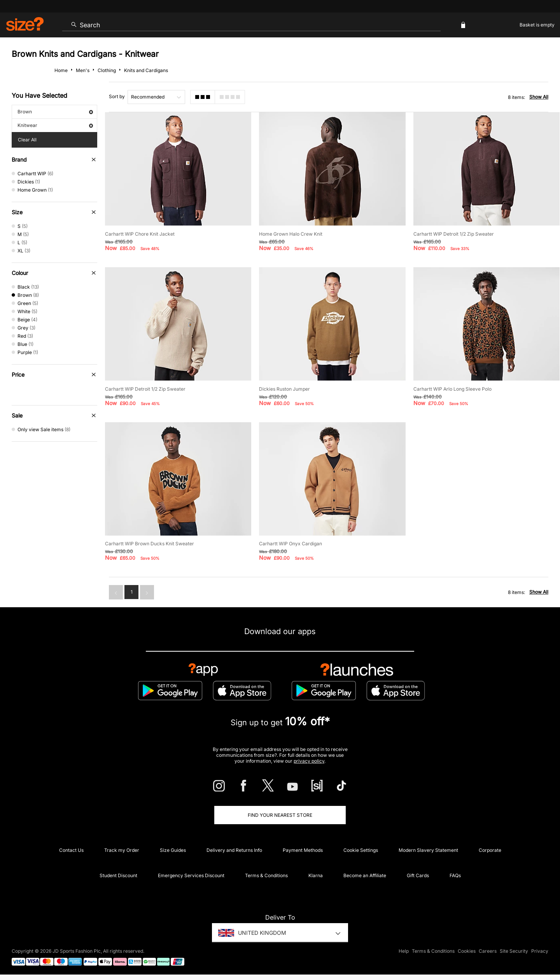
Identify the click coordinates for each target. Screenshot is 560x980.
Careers (488, 951)
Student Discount (118, 875)
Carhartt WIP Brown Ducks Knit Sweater (149, 543)
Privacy (539, 951)
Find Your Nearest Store (280, 815)
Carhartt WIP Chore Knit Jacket (140, 234)
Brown (55, 112)
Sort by (117, 96)
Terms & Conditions (266, 875)
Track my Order (121, 850)
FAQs (455, 875)
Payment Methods (303, 850)
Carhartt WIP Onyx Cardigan (290, 543)
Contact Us (71, 850)
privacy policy (309, 761)
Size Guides (173, 850)
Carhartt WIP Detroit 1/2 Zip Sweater (453, 234)
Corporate (490, 850)
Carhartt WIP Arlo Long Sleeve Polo (452, 389)
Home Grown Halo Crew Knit (290, 234)
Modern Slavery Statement (428, 850)
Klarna (315, 875)
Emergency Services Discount (191, 875)
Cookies (467, 951)
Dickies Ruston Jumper (284, 389)
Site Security (514, 951)
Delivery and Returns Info (234, 850)
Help (404, 951)
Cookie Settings (360, 850)
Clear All (27, 140)
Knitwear (55, 125)
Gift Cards (418, 875)
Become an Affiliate (364, 875)
